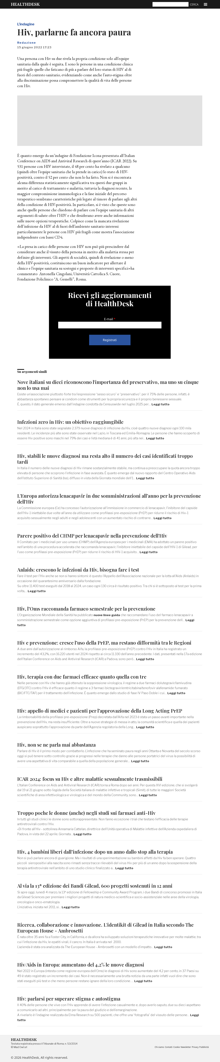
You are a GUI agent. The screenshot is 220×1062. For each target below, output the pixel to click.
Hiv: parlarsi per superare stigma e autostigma (71, 997)
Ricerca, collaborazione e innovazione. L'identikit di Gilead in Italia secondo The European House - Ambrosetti (109, 926)
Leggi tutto (161, 404)
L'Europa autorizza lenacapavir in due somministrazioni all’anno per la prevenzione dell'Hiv (98, 498)
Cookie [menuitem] (174, 1046)
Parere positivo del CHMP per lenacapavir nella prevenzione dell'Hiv (96, 535)
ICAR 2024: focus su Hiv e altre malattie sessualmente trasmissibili (94, 777)
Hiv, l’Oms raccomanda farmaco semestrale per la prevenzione (89, 608)
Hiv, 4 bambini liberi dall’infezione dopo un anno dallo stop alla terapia (99, 850)
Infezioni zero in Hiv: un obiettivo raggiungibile (72, 421)
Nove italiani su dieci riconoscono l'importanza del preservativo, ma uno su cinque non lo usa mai (103, 384)
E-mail (108, 319)
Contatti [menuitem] (166, 1046)
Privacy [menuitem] (194, 1046)
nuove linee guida (107, 614)
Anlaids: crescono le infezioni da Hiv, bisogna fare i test (81, 569)
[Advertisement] (109, 120)
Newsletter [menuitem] (184, 1046)
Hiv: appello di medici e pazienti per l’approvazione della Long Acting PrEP (104, 710)
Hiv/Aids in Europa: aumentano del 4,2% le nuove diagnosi (84, 963)
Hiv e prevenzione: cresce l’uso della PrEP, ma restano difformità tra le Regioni (108, 642)
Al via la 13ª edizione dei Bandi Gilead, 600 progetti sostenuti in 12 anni (99, 884)
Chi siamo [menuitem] (157, 1046)
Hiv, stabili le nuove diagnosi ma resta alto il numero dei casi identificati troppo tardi (109, 458)
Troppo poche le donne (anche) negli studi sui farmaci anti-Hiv (90, 811)
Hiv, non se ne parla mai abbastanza (58, 743)
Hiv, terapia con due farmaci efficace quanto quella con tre (85, 676)
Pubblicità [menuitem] (204, 1046)
